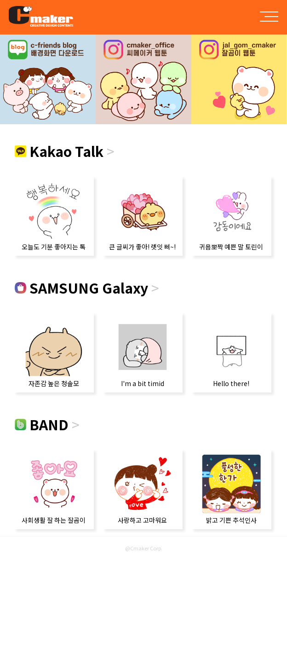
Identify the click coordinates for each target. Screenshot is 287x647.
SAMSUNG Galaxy (87, 287)
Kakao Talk (65, 151)
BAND (47, 424)
